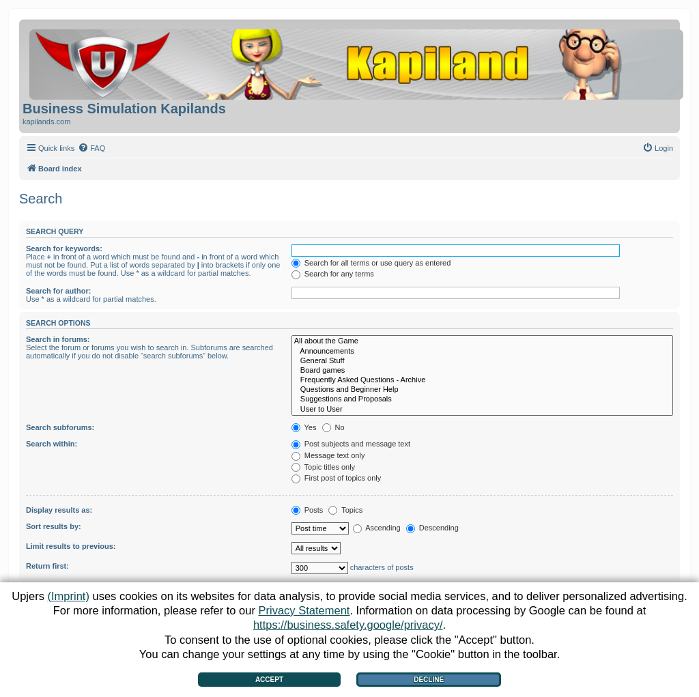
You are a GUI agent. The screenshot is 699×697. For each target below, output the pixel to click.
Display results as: (59, 510)
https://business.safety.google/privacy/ (348, 624)
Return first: (47, 566)
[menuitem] (91, 148)
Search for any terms (332, 274)
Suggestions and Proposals (482, 399)
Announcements (482, 351)
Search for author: (58, 291)
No (333, 427)
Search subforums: (60, 427)
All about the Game (482, 341)
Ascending (377, 528)
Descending (432, 528)
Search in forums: (58, 339)
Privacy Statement (304, 610)
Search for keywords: (64, 248)
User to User (482, 409)
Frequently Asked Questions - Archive (482, 380)
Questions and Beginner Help (482, 390)
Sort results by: (53, 526)
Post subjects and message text (350, 444)
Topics (345, 510)
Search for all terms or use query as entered (371, 263)
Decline (429, 679)
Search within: (51, 444)
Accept (269, 679)
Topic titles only (323, 467)
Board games (482, 370)
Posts (307, 510)
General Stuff (482, 361)
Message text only (328, 455)
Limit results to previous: (70, 546)
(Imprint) (68, 596)
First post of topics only (336, 478)
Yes (304, 427)
